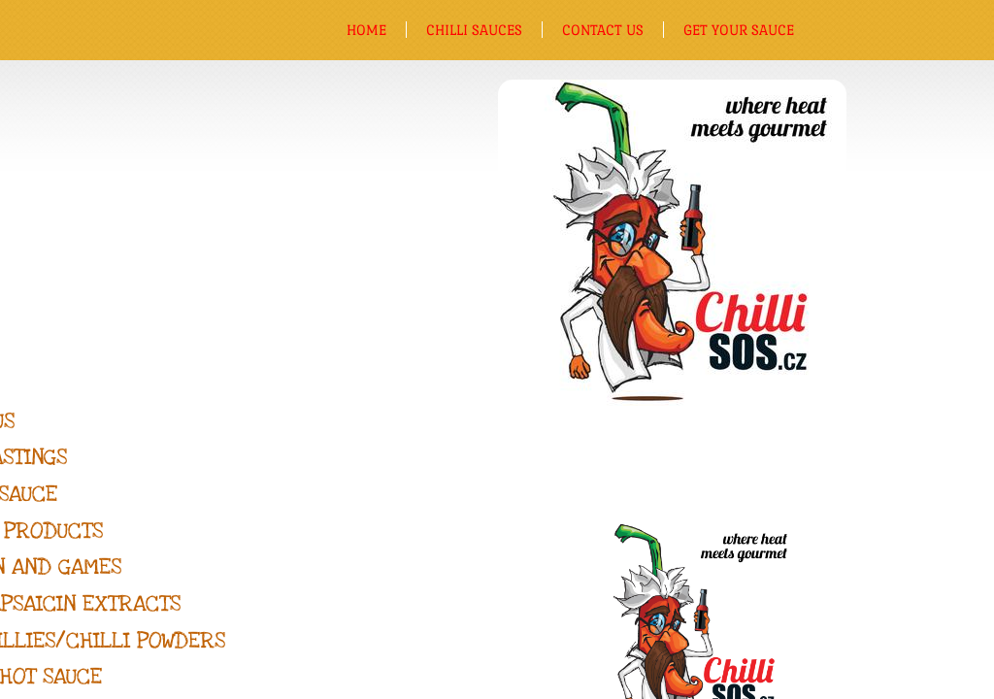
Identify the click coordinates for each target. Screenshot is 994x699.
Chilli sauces (474, 29)
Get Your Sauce (738, 29)
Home (366, 29)
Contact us (603, 29)
